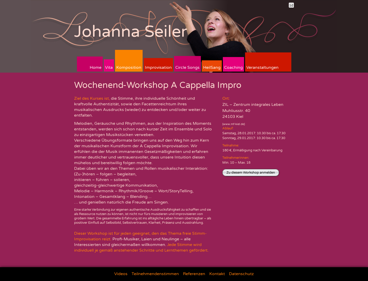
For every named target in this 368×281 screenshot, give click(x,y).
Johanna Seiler (130, 31)
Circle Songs (187, 67)
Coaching (233, 67)
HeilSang (212, 67)
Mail (291, 5)
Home (95, 67)
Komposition (128, 67)
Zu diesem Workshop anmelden (250, 173)
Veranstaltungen (262, 67)
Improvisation (158, 67)
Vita (109, 67)
